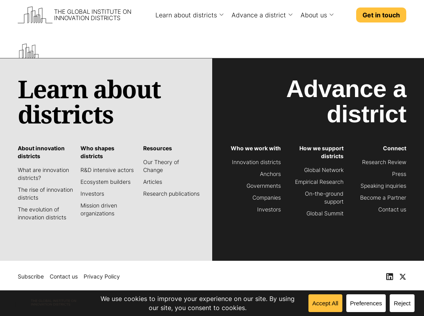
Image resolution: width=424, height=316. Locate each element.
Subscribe (31, 276)
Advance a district (259, 15)
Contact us (64, 276)
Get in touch (381, 15)
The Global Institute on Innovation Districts (92, 15)
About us (314, 15)
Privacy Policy (102, 276)
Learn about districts (186, 15)
